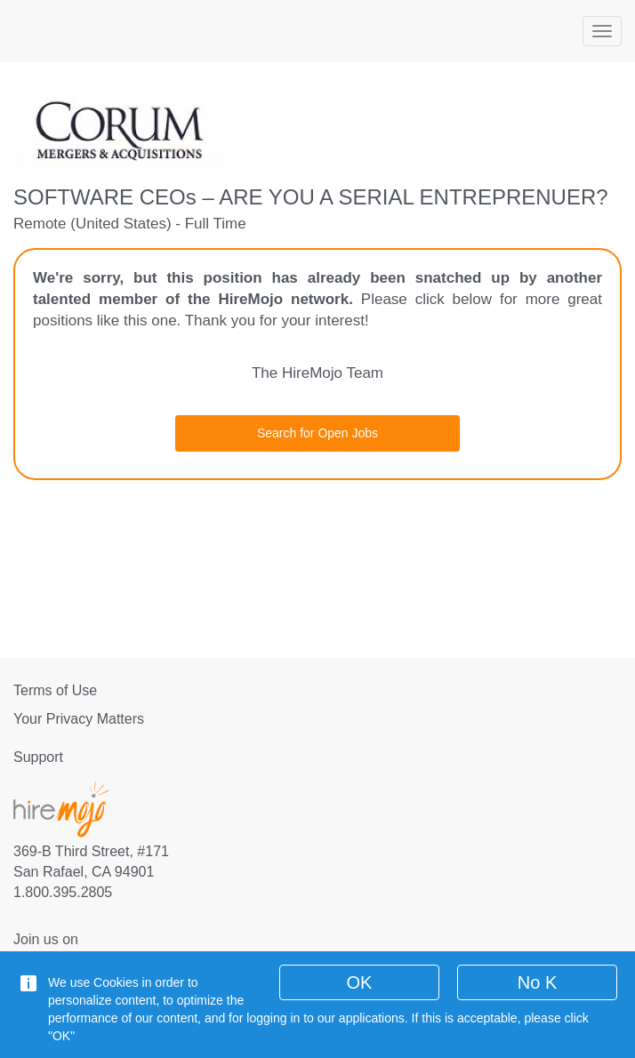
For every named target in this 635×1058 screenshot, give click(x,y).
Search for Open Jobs (317, 433)
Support (38, 757)
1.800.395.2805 (62, 892)
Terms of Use (55, 690)
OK (360, 982)
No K (537, 982)
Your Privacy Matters (78, 718)
